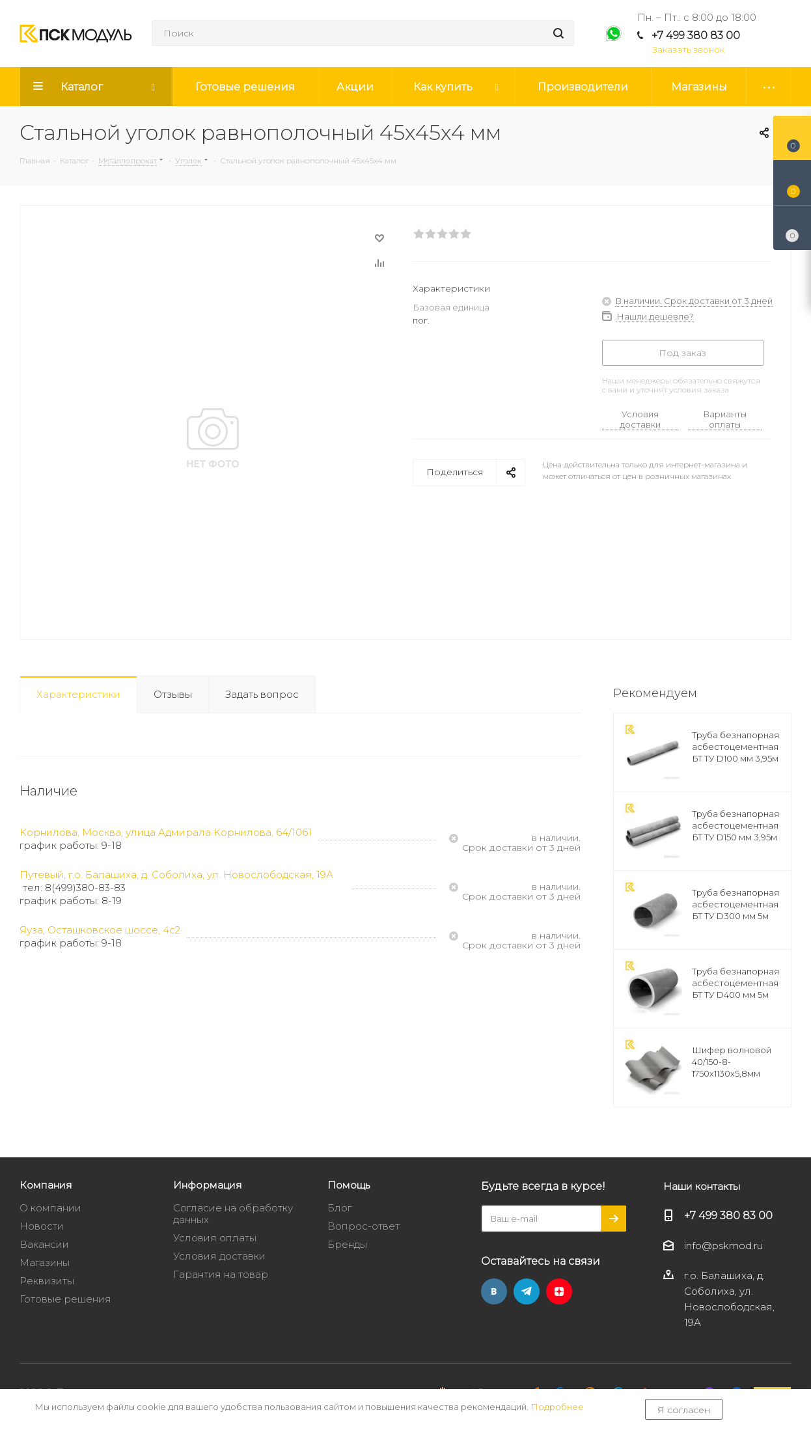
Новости (42, 1226)
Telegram (527, 1291)
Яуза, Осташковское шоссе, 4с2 (100, 930)
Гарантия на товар (220, 1274)
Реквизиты (47, 1281)
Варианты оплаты (725, 419)
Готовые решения (65, 1299)
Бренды (347, 1244)
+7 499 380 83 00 (696, 35)
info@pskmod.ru (723, 1245)
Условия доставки (640, 419)
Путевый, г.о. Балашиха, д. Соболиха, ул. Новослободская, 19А (176, 874)
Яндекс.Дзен (559, 1291)
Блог (339, 1208)
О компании (50, 1208)
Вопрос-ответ (363, 1226)
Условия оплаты (214, 1238)
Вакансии (44, 1244)
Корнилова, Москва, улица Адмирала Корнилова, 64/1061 (166, 832)
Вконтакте (494, 1291)
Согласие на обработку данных (233, 1214)
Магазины (45, 1262)
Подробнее (557, 1406)
